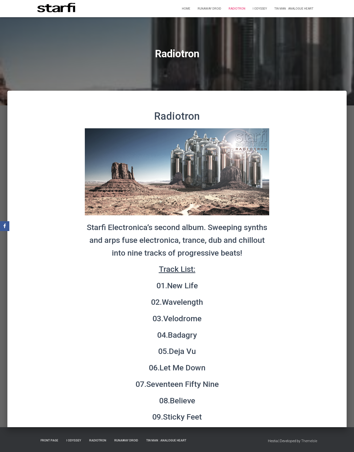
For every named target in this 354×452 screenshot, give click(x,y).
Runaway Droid (209, 8)
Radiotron (237, 8)
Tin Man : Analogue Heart (293, 8)
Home (186, 8)
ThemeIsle (309, 441)
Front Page (49, 440)
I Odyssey (260, 8)
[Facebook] (4, 226)
